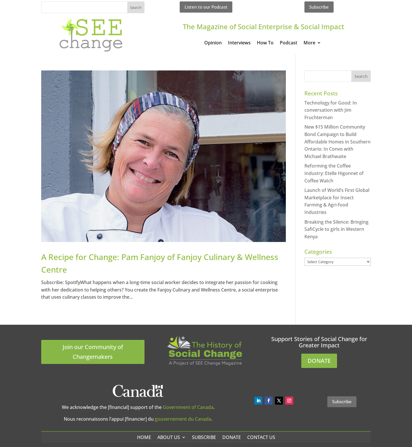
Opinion (213, 43)
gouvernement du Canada (183, 419)
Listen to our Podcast (206, 7)
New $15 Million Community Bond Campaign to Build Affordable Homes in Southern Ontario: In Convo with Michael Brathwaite (337, 141)
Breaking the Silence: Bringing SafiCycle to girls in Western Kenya (336, 229)
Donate (231, 437)
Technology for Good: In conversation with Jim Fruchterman (330, 110)
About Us (168, 437)
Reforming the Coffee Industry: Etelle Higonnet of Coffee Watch (334, 173)
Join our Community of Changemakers (93, 352)
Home (144, 437)
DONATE (319, 361)
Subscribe (319, 7)
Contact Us (261, 437)
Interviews (239, 43)
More (309, 43)
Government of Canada (188, 407)
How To (265, 43)
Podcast (288, 43)
